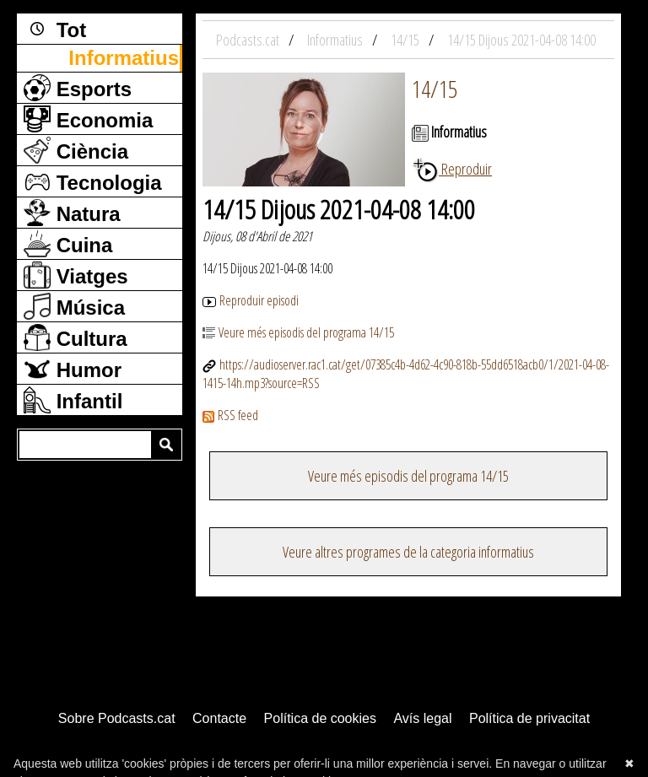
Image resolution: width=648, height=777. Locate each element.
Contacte (219, 718)
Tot (55, 28)
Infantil (73, 399)
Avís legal (422, 718)
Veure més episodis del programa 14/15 (298, 332)
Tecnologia (93, 181)
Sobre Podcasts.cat (117, 718)
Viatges (76, 275)
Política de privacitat (529, 718)
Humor (73, 368)
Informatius (123, 57)
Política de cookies (320, 718)
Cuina (68, 243)
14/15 (434, 89)
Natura (72, 212)
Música (74, 306)
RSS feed (230, 415)
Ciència (76, 150)
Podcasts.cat (249, 40)
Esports (78, 87)
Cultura (75, 337)
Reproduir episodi (250, 300)
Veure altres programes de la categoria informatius (408, 552)
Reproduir (452, 169)
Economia (88, 118)
